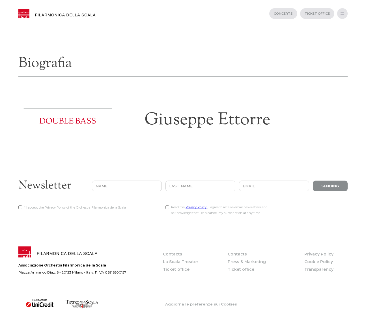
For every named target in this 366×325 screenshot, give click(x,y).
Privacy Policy (196, 207)
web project (183, 322)
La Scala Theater (180, 261)
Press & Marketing (247, 261)
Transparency (318, 269)
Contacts (172, 254)
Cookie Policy (318, 261)
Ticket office (176, 269)
